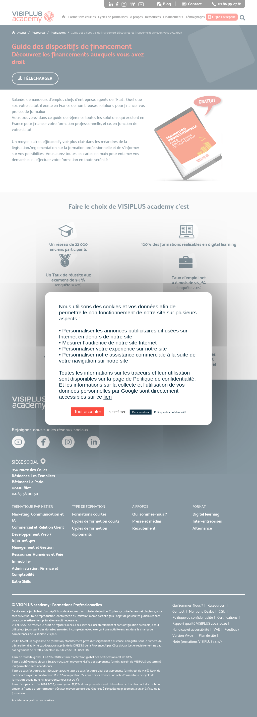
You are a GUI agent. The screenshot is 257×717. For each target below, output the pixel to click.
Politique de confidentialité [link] (170, 412)
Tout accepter (87, 411)
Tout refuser (116, 412)
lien (107, 397)
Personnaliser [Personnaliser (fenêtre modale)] (140, 412)
